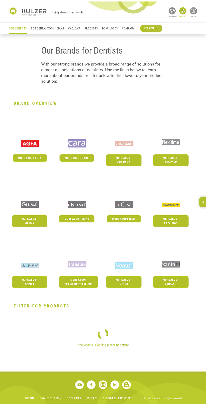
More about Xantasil (171, 282)
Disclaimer (74, 398)
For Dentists (18, 28)
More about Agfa (30, 158)
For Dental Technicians (47, 28)
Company (128, 28)
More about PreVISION (171, 221)
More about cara (77, 158)
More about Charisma (124, 160)
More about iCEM (123, 218)
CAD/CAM (74, 28)
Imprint (29, 398)
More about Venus (124, 282)
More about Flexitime (171, 160)
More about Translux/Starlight (79, 282)
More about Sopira (30, 282)
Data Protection (50, 398)
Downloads (110, 28)
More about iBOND (77, 218)
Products (91, 28)
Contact (92, 398)
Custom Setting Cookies (118, 398)
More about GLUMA (30, 221)
